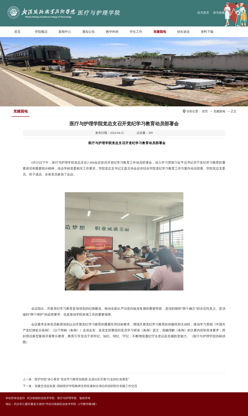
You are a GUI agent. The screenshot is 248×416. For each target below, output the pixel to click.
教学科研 (112, 31)
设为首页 (203, 12)
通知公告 (88, 31)
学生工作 (136, 31)
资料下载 (207, 31)
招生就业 (183, 31)
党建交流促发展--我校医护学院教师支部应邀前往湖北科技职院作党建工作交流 (86, 386)
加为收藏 (219, 12)
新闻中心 (64, 31)
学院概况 (41, 31)
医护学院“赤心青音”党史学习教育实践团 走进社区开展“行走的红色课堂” (82, 379)
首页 (17, 31)
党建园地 (159, 31)
